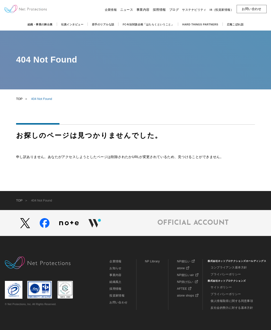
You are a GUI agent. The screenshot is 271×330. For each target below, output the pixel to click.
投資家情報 (117, 295)
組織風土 (115, 282)
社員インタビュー (72, 24)
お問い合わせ (118, 302)
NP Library (152, 261)
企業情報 (115, 261)
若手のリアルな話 (103, 24)
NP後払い (183, 261)
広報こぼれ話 (235, 24)
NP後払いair (185, 275)
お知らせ (115, 268)
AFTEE (182, 288)
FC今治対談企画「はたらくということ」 (148, 24)
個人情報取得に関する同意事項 (232, 301)
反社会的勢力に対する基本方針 (232, 307)
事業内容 (115, 275)
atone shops (185, 295)
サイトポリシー (221, 287)
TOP (19, 99)
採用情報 (115, 288)
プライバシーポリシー (226, 274)
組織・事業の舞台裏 (40, 24)
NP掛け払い (185, 282)
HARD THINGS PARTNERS (200, 24)
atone (181, 268)
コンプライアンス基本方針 (229, 267)
